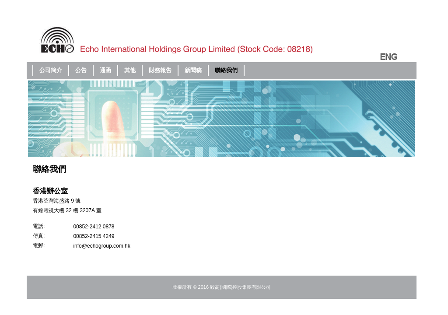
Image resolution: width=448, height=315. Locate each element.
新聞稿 (193, 70)
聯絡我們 (226, 70)
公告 (81, 70)
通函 (105, 70)
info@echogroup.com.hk (101, 246)
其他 (130, 70)
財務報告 (160, 70)
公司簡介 (50, 70)
